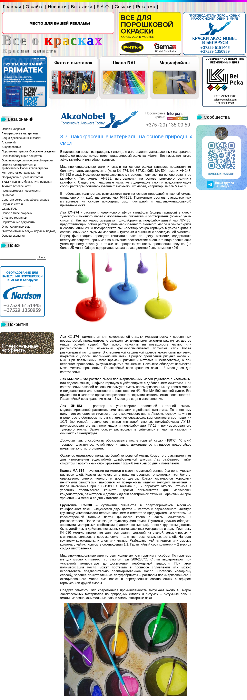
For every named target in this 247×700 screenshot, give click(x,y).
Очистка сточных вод (16, 226)
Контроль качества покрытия (21, 172)
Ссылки (123, 6)
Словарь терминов (14, 217)
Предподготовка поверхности (21, 190)
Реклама (145, 6)
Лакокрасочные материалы (20, 133)
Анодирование (11, 147)
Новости (57, 6)
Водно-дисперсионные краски (21, 138)
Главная (12, 6)
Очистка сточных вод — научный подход (29, 231)
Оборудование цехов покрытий (22, 177)
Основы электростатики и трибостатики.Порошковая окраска (25, 166)
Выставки (81, 6)
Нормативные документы (18, 222)
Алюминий (9, 142)
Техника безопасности (16, 186)
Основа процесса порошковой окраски (27, 160)
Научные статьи (12, 204)
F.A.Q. (103, 6)
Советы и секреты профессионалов (25, 199)
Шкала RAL (124, 62)
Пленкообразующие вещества (22, 156)
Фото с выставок (73, 62)
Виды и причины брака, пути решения (27, 181)
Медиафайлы (174, 62)
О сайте (35, 6)
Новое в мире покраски (17, 213)
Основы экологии (13, 235)
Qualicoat (8, 195)
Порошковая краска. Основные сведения (29, 151)
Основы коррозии (13, 129)
